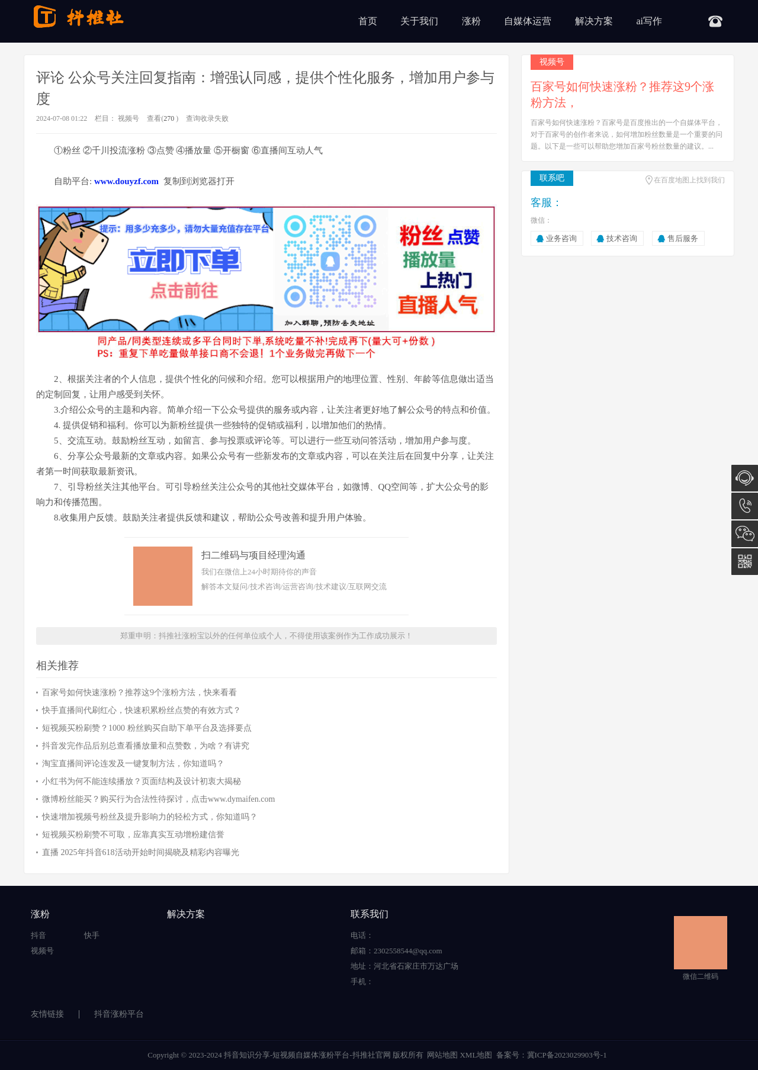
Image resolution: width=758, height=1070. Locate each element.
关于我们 (419, 21)
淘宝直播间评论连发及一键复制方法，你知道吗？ (133, 763)
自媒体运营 (527, 21)
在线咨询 (744, 478)
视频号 (128, 118)
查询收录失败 (207, 118)
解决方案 (594, 21)
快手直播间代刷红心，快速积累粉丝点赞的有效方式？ (141, 710)
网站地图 (442, 1054)
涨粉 (471, 21)
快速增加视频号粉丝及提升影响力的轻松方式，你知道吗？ (150, 816)
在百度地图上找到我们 (689, 180)
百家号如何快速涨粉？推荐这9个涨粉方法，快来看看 (139, 692)
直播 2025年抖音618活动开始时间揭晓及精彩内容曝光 (140, 852)
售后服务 (682, 238)
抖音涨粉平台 (119, 1014)
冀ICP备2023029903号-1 (567, 1054)
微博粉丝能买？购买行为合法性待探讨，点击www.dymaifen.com (158, 799)
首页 (367, 21)
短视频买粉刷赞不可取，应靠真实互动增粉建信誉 (133, 834)
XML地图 (476, 1054)
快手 (91, 935)
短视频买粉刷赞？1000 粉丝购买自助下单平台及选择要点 (147, 728)
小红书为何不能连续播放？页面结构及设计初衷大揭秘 (141, 781)
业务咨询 (561, 238)
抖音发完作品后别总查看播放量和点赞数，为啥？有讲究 (145, 745)
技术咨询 (621, 238)
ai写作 (649, 21)
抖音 (38, 935)
